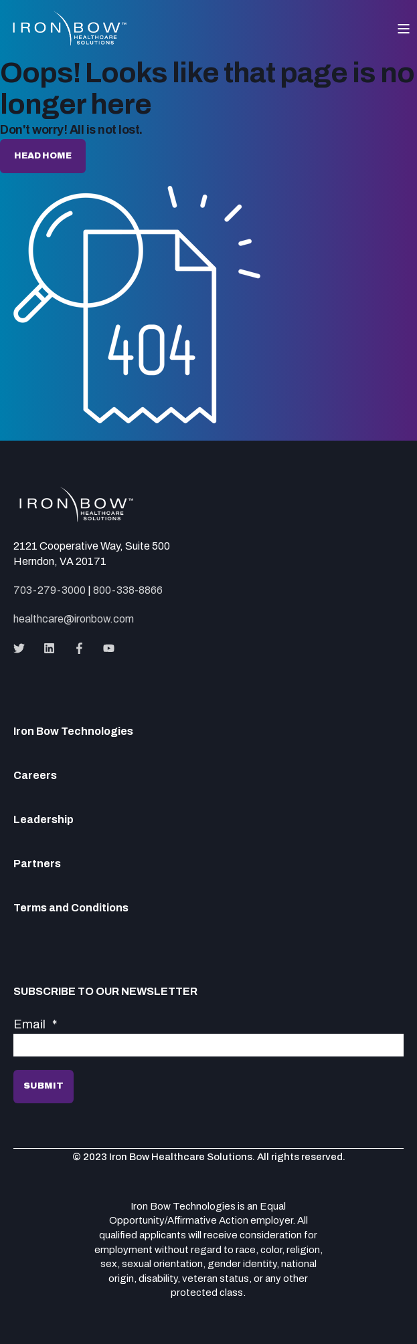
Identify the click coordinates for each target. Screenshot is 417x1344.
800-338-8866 (128, 590)
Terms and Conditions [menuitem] (71, 908)
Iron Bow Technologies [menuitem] (73, 731)
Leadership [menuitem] (43, 819)
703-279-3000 (49, 590)
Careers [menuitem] (35, 775)
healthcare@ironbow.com (73, 619)
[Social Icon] (23, 648)
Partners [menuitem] (37, 864)
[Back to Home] (70, 40)
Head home (43, 155)
